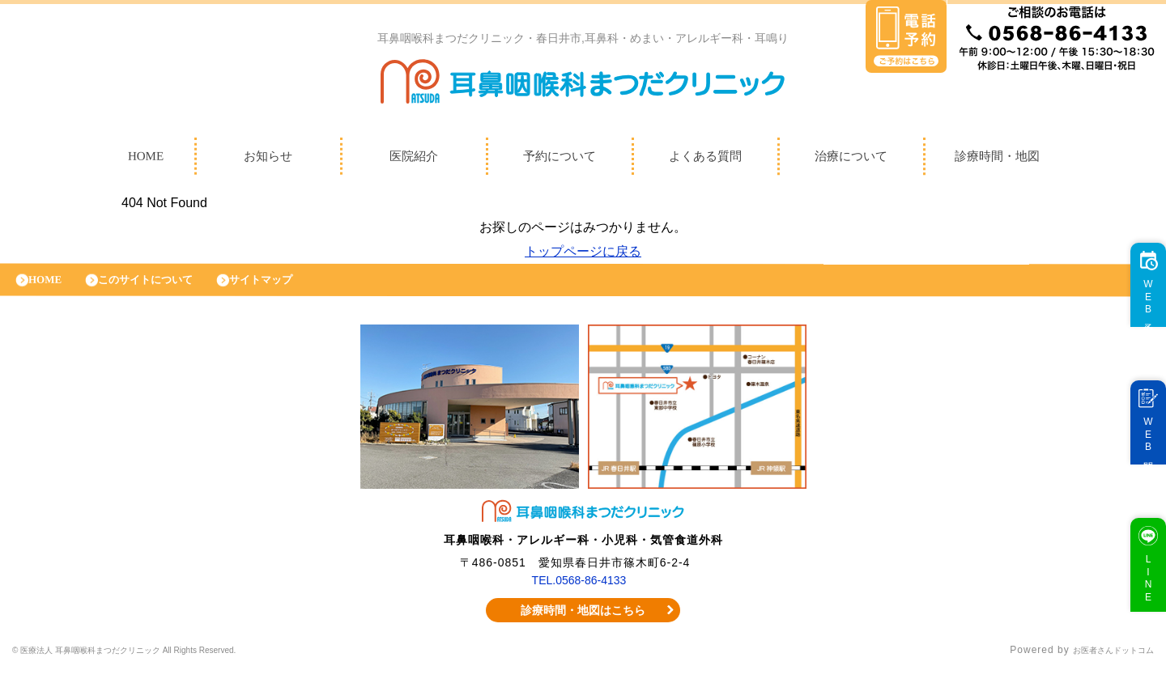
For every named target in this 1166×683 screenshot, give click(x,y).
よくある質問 (705, 160)
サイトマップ (295, 288)
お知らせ (268, 160)
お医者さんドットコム (1101, 662)
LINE (1140, 594)
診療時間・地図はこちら (583, 622)
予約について (559, 160)
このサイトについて (164, 288)
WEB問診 (1140, 451)
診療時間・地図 (997, 160)
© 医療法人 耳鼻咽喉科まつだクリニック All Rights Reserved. (163, 662)
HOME (146, 160)
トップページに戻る (583, 255)
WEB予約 (1140, 313)
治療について (851, 160)
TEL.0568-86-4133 (579, 592)
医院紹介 (413, 160)
